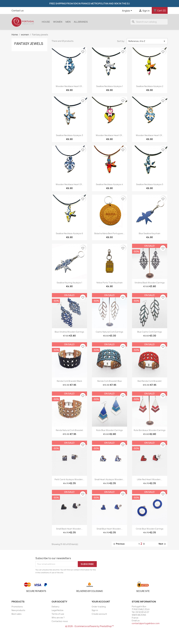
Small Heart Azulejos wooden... (109, 479)
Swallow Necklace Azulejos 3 (69, 135)
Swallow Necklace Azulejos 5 (149, 184)
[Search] (149, 22)
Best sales (17, 614)
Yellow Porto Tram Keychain (109, 282)
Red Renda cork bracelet (150, 381)
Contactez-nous (60, 621)
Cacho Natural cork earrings (109, 331)
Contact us (18, 10)
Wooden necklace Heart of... (69, 86)
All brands (81, 21)
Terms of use (58, 614)
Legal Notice (57, 610)
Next (163, 544)
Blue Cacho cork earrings (149, 331)
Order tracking (99, 606)
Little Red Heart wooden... (149, 479)
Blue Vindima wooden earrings (69, 331)
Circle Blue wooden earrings (149, 528)
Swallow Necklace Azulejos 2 (149, 86)
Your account (101, 601)
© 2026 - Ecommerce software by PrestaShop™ (89, 626)
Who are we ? (58, 617)
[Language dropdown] (127, 11)
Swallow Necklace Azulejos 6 (69, 233)
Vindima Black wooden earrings (150, 282)
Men (68, 21)
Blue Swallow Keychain (149, 233)
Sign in (95, 610)
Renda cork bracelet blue (109, 381)
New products (18, 610)
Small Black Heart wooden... (69, 528)
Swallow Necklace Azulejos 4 (109, 184)
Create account (99, 614)
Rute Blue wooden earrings (109, 430)
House (46, 21)
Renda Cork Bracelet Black (69, 381)
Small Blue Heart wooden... (109, 528)
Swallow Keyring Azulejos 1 (69, 282)
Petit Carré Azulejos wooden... (69, 479)
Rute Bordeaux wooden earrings (150, 430)
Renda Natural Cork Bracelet (69, 430)
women (57, 21)
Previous (118, 544)
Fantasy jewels (28, 43)
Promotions (17, 606)
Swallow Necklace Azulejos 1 (109, 86)
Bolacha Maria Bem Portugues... (109, 233)
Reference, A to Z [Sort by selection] (147, 41)
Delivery (55, 606)
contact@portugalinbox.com (145, 623)
